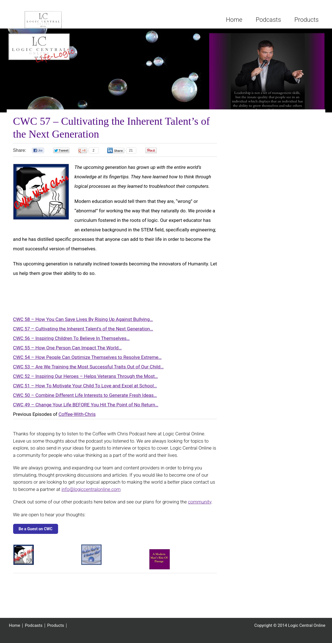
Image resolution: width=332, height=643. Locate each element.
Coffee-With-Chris (77, 417)
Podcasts (33, 628)
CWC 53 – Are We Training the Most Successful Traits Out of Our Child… (88, 369)
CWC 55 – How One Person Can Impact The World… (67, 350)
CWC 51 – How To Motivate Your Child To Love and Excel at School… (85, 388)
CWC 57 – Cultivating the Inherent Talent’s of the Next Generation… (83, 331)
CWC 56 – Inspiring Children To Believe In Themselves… (71, 341)
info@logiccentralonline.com (91, 492)
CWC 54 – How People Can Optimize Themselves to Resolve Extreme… (87, 360)
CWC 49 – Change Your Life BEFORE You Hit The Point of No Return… (85, 407)
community (199, 504)
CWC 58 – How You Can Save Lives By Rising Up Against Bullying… (83, 322)
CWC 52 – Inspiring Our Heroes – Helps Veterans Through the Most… (85, 379)
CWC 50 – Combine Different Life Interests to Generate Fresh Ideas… (85, 398)
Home (14, 628)
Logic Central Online (48, 21)
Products (55, 628)
